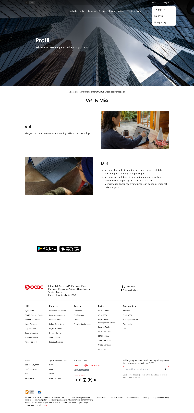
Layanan (77, 319)
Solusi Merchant (104, 340)
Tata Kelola (127, 324)
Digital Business (31, 328)
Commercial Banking (57, 310)
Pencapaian (120, 91)
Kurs (26, 374)
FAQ (51, 365)
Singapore (159, 9)
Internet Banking (104, 327)
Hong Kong (160, 22)
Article (51, 374)
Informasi (126, 310)
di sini (44, 405)
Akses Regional (31, 342)
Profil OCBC (127, 315)
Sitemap (146, 397)
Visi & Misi (80, 91)
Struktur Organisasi (105, 91)
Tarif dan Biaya (31, 369)
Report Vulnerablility (161, 397)
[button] (165, 369)
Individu (73, 11)
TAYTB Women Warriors (34, 315)
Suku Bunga (29, 378)
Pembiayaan (79, 315)
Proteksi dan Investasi (82, 324)
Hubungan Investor (130, 319)
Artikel (121, 11)
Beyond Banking (31, 333)
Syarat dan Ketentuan (58, 360)
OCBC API (102, 349)
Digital (112, 11)
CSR (124, 328)
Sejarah (72, 91)
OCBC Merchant (104, 345)
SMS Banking (103, 336)
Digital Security (55, 378)
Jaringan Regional (56, 342)
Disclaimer (101, 397)
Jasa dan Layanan (32, 365)
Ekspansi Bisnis (55, 319)
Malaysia (158, 15)
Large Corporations (57, 315)
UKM (82, 11)
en (32, 2)
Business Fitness (31, 337)
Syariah (102, 11)
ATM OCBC (102, 315)
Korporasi (91, 11)
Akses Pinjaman (31, 324)
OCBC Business (104, 331)
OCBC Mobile (103, 310)
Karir (51, 369)
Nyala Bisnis (30, 310)
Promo (27, 360)
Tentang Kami (134, 11)
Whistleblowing (133, 397)
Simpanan (78, 310)
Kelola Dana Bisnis (32, 319)
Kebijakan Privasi (116, 397)
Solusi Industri (54, 337)
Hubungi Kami (79, 375)
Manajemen (90, 91)
